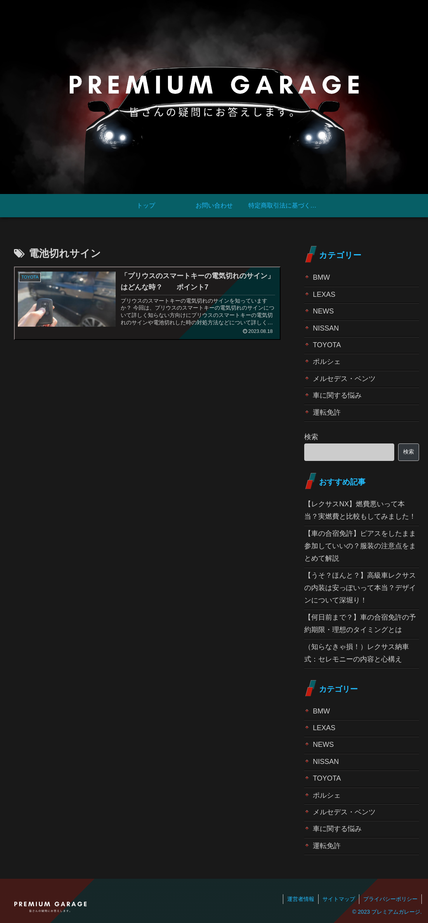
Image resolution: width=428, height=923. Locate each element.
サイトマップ (338, 899)
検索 (311, 437)
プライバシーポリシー (390, 899)
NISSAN (326, 328)
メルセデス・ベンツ (344, 379)
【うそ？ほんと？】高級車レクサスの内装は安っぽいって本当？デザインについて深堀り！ (360, 587)
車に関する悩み (337, 395)
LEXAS (324, 294)
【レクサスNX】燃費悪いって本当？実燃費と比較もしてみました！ (360, 510)
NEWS (323, 311)
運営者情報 (300, 899)
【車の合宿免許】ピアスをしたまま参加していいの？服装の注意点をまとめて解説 (360, 546)
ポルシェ (327, 361)
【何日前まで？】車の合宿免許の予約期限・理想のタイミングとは (360, 623)
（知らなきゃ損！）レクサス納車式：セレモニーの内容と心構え (356, 653)
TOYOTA (327, 345)
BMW (321, 277)
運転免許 (327, 412)
